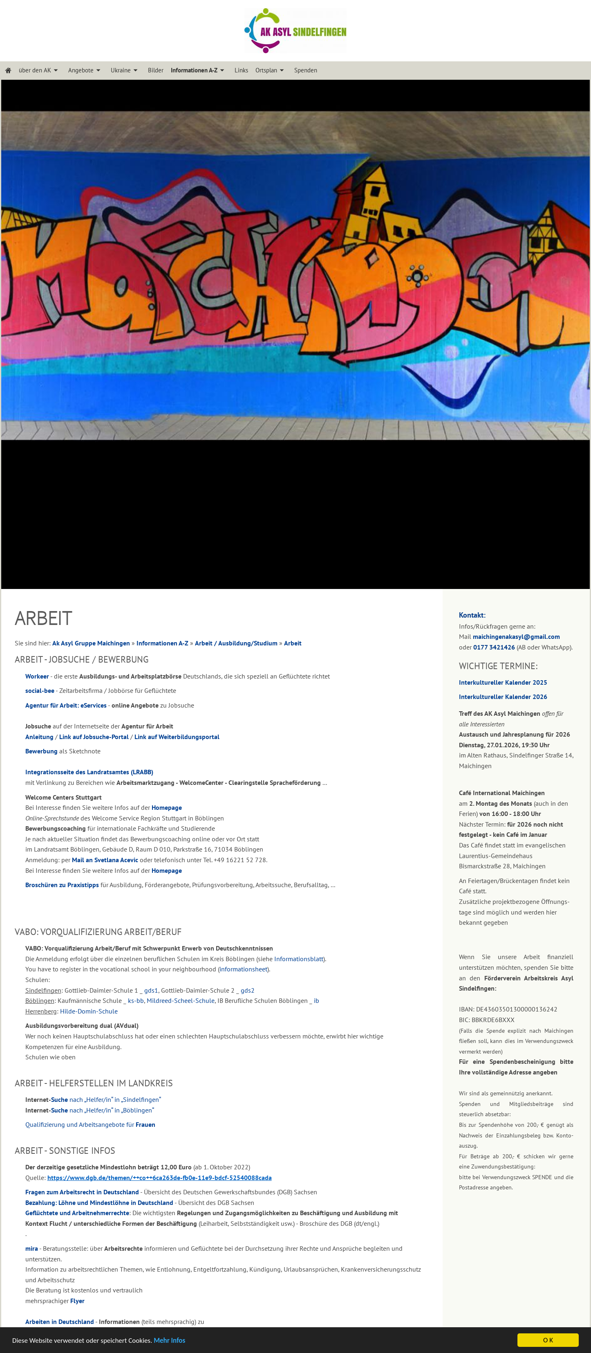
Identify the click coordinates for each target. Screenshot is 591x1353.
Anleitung (39, 737)
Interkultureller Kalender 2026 (503, 696)
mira (31, 1248)
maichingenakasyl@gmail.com (516, 636)
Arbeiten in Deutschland (59, 1321)
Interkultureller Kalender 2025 (503, 682)
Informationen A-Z (162, 643)
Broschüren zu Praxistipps (62, 885)
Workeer (37, 676)
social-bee (39, 690)
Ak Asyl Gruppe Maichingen (91, 643)
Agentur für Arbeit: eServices (66, 705)
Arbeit (293, 643)
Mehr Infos (169, 1341)
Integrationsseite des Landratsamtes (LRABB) (89, 772)
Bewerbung (41, 751)
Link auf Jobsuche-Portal (94, 737)
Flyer (77, 1301)
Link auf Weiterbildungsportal (176, 737)
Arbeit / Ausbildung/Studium (236, 643)
